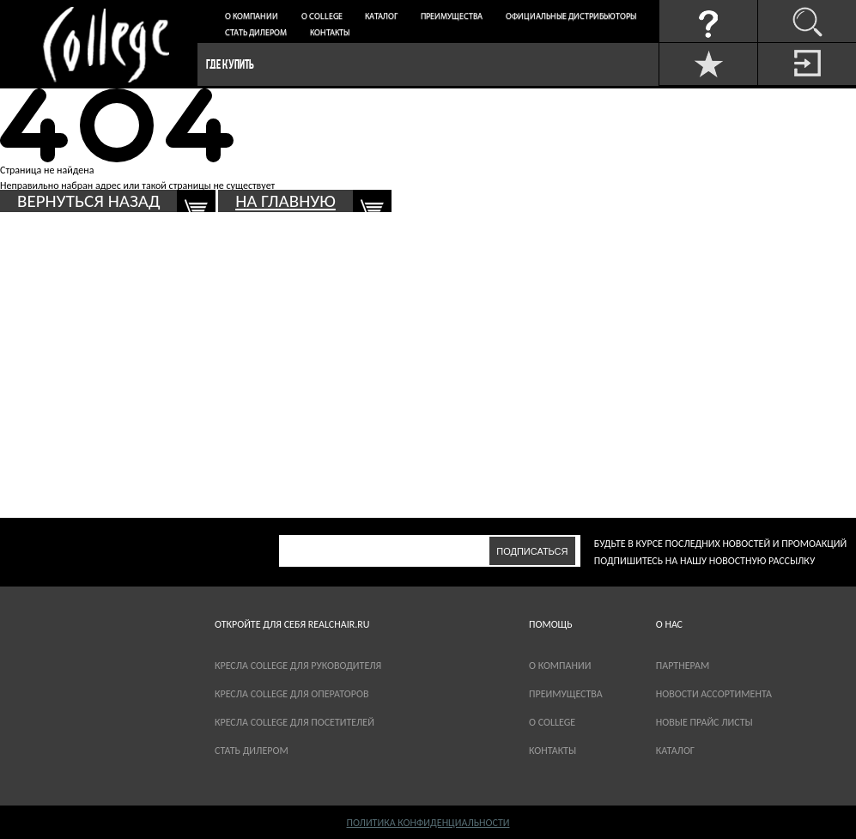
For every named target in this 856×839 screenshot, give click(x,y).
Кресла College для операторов (291, 694)
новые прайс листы (704, 722)
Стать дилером (256, 33)
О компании (251, 16)
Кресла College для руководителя (298, 666)
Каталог (381, 16)
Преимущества (452, 16)
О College (322, 16)
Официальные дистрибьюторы (571, 16)
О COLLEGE (552, 722)
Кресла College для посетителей (294, 722)
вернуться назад (88, 201)
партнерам (682, 666)
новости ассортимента (714, 694)
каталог (675, 751)
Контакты (329, 33)
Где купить (230, 64)
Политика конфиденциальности (427, 823)
